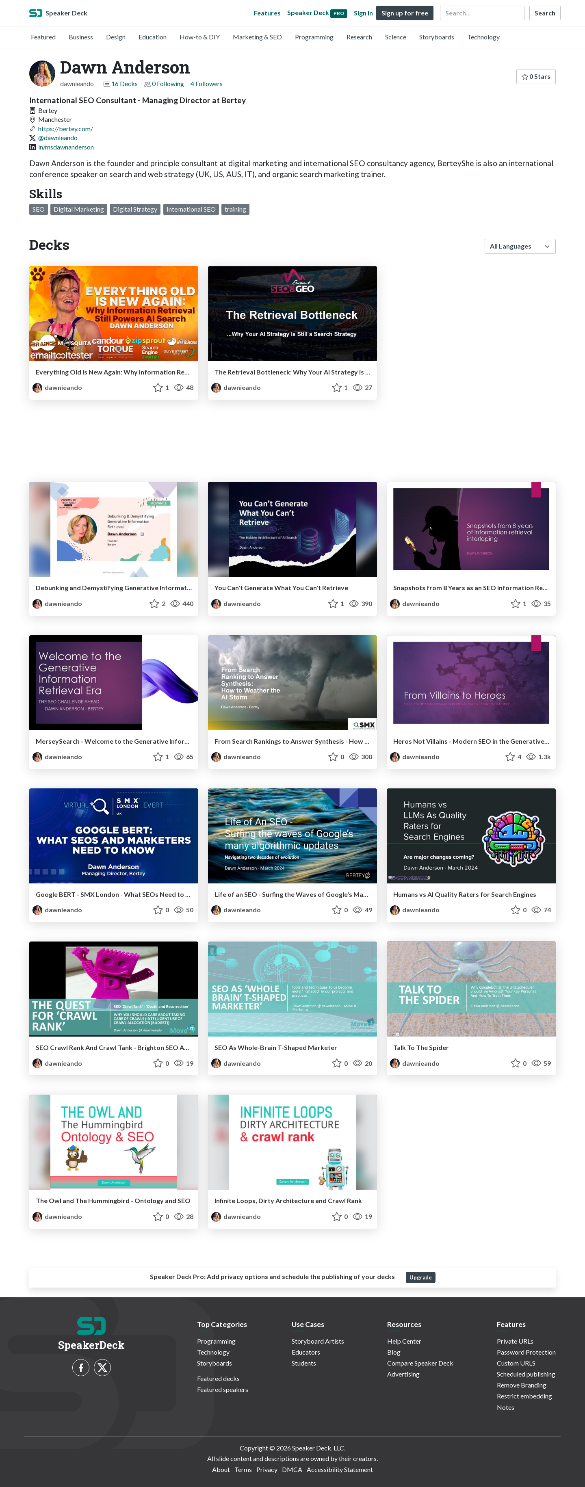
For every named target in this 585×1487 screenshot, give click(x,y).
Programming (314, 37)
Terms (243, 1469)
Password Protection (526, 1352)
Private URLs (515, 1341)
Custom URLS (516, 1363)
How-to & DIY (200, 37)
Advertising (403, 1374)
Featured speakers (222, 1389)
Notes (505, 1407)
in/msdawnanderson (66, 147)
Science (395, 37)
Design (116, 37)
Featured (43, 37)
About (221, 1469)
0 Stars (536, 76)
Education (153, 37)
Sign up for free (404, 13)
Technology (483, 37)
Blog (394, 1352)
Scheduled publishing (526, 1374)
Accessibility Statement (340, 1469)
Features (267, 13)
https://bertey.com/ (65, 128)
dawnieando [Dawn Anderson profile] (57, 387)
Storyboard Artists (318, 1341)
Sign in (363, 13)
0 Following (168, 83)
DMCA (292, 1469)
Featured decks (218, 1378)
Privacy (266, 1469)
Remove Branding (521, 1385)
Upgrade (421, 1277)
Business (81, 37)
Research (359, 37)
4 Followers (207, 83)
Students (304, 1363)
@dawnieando (58, 137)
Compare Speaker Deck (420, 1363)
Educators (306, 1352)
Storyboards (436, 37)
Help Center (404, 1341)
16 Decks (124, 83)
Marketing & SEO (257, 37)
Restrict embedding (524, 1396)
